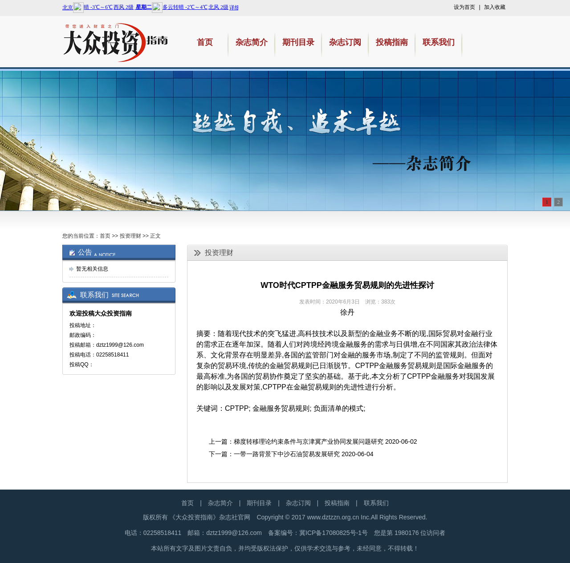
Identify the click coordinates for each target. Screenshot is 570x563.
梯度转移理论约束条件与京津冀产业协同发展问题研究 (308, 441)
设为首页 (464, 7)
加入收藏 (494, 7)
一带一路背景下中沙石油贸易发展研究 (287, 454)
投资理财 (130, 236)
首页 (105, 236)
